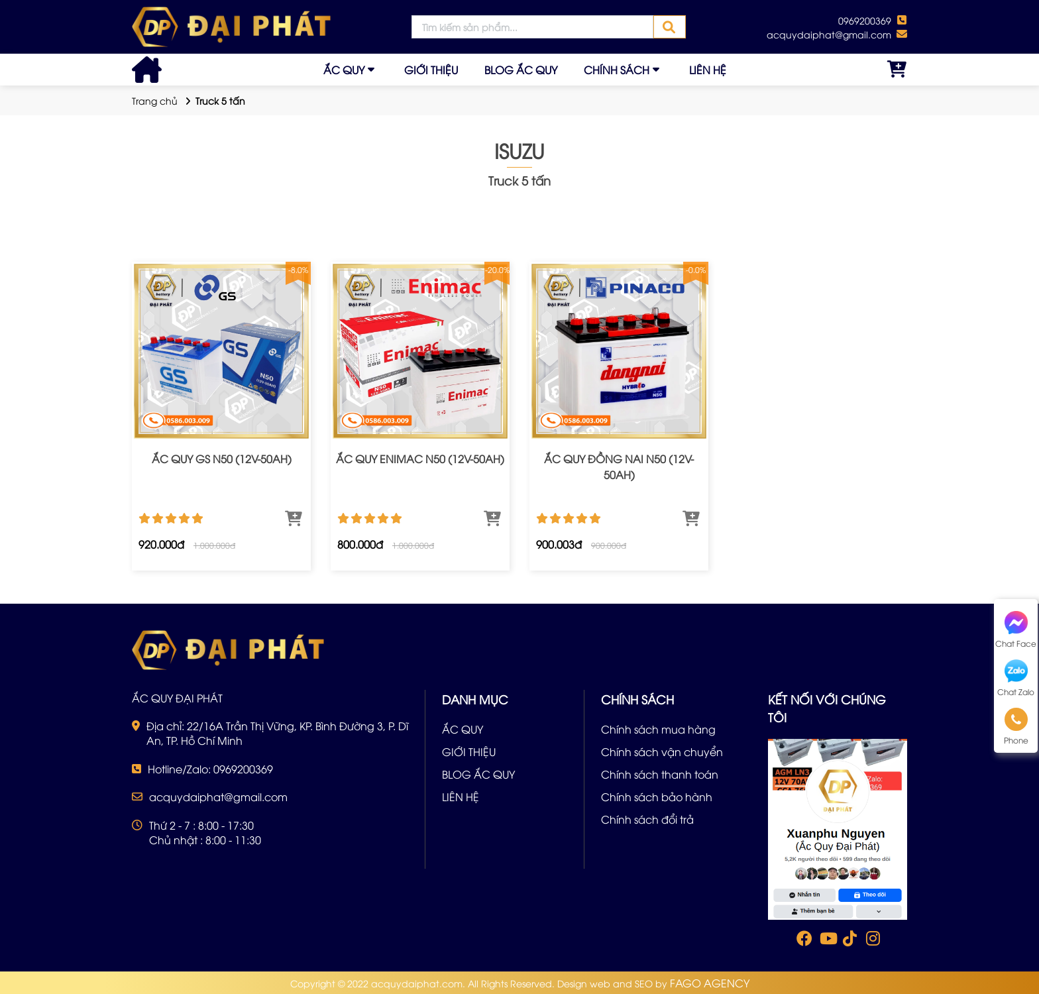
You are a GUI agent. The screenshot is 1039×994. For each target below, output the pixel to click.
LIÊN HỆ (707, 69)
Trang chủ (155, 100)
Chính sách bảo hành (656, 796)
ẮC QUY (343, 69)
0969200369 (864, 20)
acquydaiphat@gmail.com (829, 34)
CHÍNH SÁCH (616, 69)
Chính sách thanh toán (659, 774)
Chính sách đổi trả (647, 819)
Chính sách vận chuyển (662, 751)
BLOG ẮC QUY (520, 69)
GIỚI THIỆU (431, 69)
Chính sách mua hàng (658, 729)
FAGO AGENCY (709, 982)
